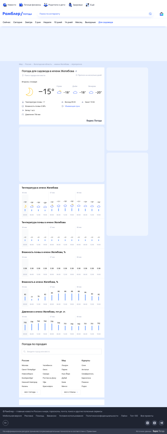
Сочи (84, 365)
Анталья (85, 369)
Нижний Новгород (29, 382)
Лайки (124, 415)
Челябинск (47, 365)
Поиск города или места (33, 75)
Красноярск (48, 386)
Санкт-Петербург (29, 369)
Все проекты (147, 415)
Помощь (40, 415)
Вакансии (51, 415)
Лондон (65, 365)
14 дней (69, 22)
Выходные (90, 22)
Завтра (28, 22)
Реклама (28, 415)
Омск (45, 369)
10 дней (58, 22)
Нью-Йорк (66, 374)
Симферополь (88, 374)
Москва (25, 365)
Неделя (47, 22)
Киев (64, 382)
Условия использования (71, 415)
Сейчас (7, 22)
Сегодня (17, 22)
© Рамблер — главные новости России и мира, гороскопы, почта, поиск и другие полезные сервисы (52, 411)
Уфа (44, 382)
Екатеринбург (27, 378)
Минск (64, 386)
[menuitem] (9, 5)
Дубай (64, 378)
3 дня (38, 22)
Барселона (86, 378)
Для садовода (105, 22)
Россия (25, 360)
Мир (64, 360)
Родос (84, 386)
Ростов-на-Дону (49, 378)
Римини (85, 382)
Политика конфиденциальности (102, 415)
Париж (64, 369)
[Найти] (150, 14)
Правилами (91, 431)
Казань (25, 386)
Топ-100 (134, 415)
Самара (46, 374)
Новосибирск (27, 374)
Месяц (78, 22)
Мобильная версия (12, 415)
